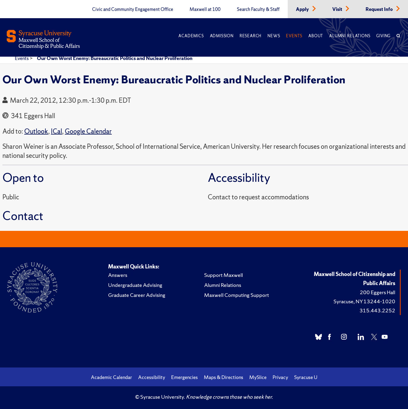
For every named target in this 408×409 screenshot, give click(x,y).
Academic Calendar (111, 377)
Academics (191, 35)
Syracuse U (305, 377)
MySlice (258, 377)
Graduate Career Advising (136, 294)
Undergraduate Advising (135, 284)
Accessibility (151, 377)
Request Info (380, 9)
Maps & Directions (223, 377)
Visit (337, 9)
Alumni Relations (349, 35)
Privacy (280, 377)
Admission (222, 35)
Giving (383, 35)
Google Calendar (88, 131)
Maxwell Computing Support (236, 294)
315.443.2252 (377, 310)
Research (250, 35)
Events (294, 35)
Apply (303, 9)
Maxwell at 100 (205, 9)
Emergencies (184, 377)
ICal (56, 131)
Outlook (36, 131)
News (273, 35)
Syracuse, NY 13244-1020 (364, 301)
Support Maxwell (223, 274)
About (315, 35)
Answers (117, 274)
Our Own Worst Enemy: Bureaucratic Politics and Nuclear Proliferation (114, 58)
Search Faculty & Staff (258, 9)
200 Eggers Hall (377, 292)
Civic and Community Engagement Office (132, 9)
